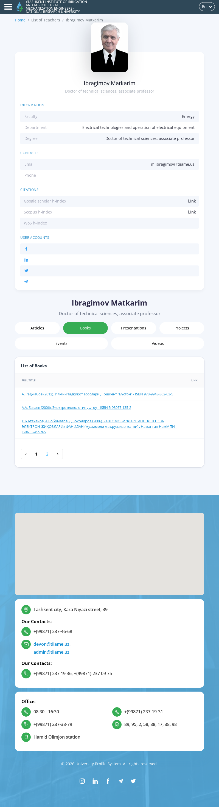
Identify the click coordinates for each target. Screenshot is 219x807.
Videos (158, 343)
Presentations (133, 328)
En (207, 6)
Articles (37, 328)
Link (192, 201)
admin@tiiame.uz (51, 652)
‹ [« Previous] (26, 454)
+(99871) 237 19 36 (52, 673)
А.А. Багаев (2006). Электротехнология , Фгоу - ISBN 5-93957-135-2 (76, 407)
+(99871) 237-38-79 (52, 724)
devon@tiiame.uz (51, 644)
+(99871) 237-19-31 (143, 712)
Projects (182, 328)
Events (61, 343)
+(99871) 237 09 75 (93, 673)
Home (20, 20)
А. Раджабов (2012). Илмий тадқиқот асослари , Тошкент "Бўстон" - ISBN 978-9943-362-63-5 (97, 394)
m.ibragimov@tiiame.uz (173, 164)
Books (85, 328)
